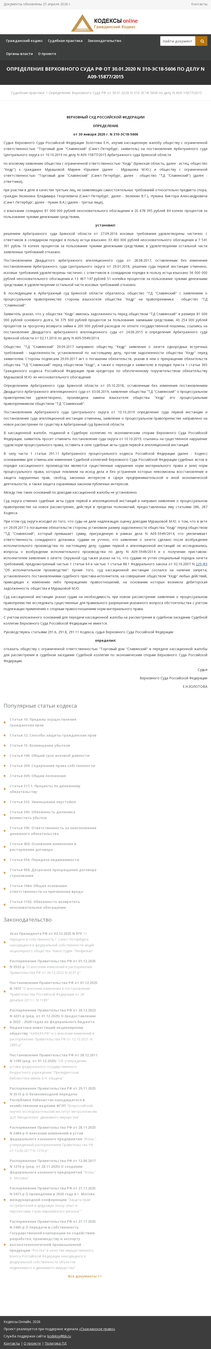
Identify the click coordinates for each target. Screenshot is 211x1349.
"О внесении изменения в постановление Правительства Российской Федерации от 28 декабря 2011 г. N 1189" (53, 993)
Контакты (199, 4)
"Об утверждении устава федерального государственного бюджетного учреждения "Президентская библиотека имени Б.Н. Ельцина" (53, 1069)
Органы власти (19, 53)
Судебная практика (65, 40)
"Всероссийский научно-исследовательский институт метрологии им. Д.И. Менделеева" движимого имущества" (53, 1105)
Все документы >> (85, 1278)
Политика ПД (55, 1343)
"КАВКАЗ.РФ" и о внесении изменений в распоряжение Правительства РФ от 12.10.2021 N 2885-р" (53, 1029)
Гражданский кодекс (24, 40)
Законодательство (104, 40)
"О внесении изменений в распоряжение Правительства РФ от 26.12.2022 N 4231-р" (53, 969)
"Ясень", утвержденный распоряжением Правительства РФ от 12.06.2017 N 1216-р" (53, 1141)
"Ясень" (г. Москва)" (53, 1171)
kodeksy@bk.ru (59, 1336)
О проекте (47, 53)
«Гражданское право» (97, 1329)
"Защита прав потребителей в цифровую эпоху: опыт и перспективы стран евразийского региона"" (53, 1202)
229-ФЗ (201, 564)
